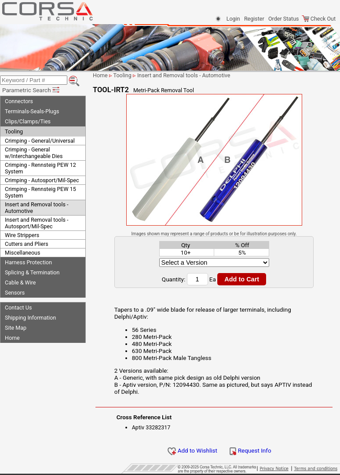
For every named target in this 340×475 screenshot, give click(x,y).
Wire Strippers (22, 235)
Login (233, 18)
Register (254, 18)
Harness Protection (28, 262)
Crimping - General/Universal (40, 140)
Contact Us (18, 307)
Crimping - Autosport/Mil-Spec (42, 180)
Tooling (14, 131)
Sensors (15, 292)
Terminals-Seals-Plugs (32, 111)
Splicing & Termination (32, 272)
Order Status (283, 18)
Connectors (19, 101)
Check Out (319, 18)
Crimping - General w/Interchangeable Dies (33, 152)
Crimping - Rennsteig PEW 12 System (40, 168)
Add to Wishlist (192, 450)
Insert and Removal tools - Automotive (36, 207)
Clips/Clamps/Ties (28, 121)
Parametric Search (31, 90)
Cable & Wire (20, 282)
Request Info (250, 450)
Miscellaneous (22, 252)
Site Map (15, 327)
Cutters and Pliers (26, 244)
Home (12, 338)
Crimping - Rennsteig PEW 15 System (40, 192)
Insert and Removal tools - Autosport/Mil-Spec (36, 223)
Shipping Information (30, 317)
